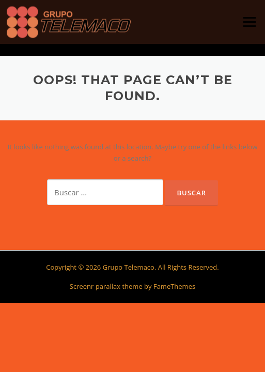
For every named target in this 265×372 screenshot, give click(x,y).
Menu (249, 21)
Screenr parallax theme (106, 286)
